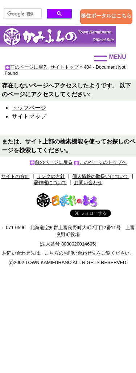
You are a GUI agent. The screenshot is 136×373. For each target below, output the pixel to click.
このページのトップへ (103, 162)
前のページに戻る (29, 67)
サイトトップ (64, 67)
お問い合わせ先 (79, 253)
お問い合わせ (88, 182)
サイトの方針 (15, 176)
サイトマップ (29, 116)
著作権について (50, 182)
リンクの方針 (51, 176)
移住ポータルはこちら (106, 16)
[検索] (22, 14)
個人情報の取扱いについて (100, 176)
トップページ (29, 108)
